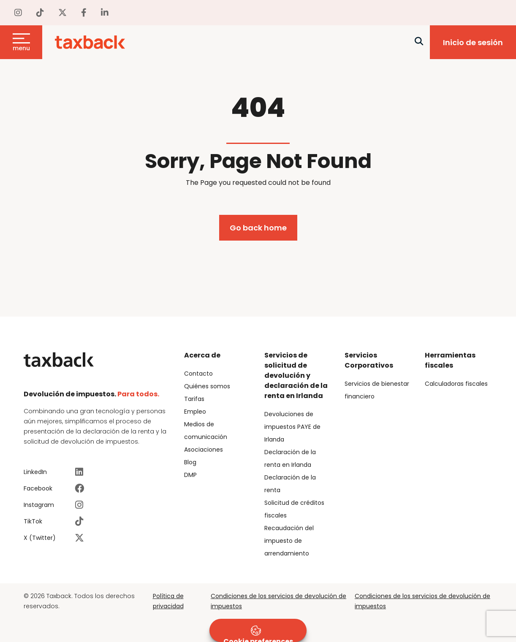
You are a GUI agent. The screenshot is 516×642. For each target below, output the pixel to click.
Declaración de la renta (290, 483)
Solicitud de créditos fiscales (294, 509)
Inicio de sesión (473, 42)
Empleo (195, 411)
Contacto (198, 373)
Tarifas (194, 399)
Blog (190, 462)
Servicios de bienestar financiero (377, 390)
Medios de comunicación (205, 430)
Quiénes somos (207, 386)
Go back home (258, 227)
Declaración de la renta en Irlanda (290, 458)
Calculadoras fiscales (456, 383)
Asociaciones (203, 449)
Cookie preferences (258, 634)
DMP (190, 475)
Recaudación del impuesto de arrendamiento (289, 541)
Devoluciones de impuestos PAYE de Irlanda (292, 427)
